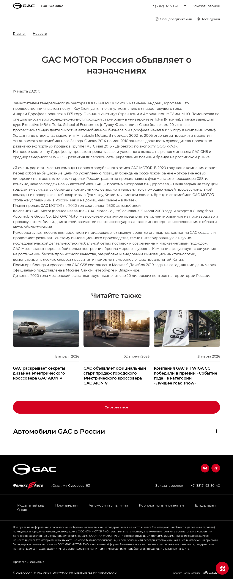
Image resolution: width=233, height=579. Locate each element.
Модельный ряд (30, 505)
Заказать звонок (206, 6)
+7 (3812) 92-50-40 (205, 485)
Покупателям (66, 505)
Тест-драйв (208, 19)
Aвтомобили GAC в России (59, 431)
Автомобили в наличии (108, 505)
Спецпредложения (173, 19)
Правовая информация (28, 561)
